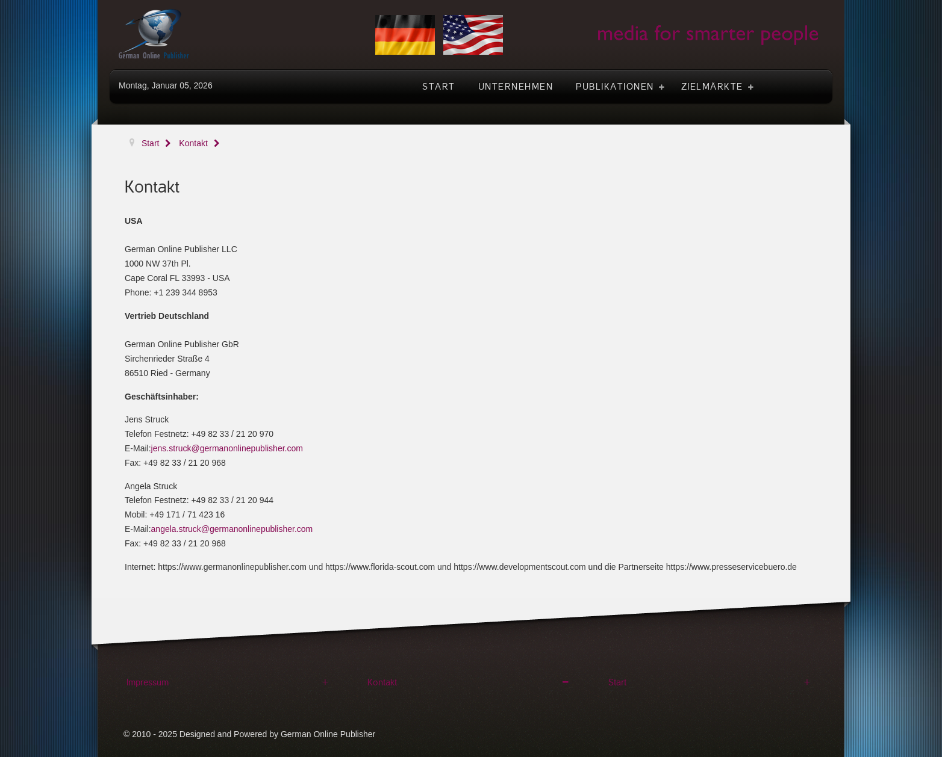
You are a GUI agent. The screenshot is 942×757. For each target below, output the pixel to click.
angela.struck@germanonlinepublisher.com (232, 529)
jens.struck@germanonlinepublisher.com (227, 448)
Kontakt (382, 682)
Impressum (147, 682)
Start (617, 682)
